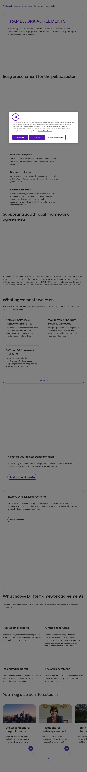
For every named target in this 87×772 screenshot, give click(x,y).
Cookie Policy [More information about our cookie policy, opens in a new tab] (42, 131)
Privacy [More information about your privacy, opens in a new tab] (49, 131)
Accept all (20, 137)
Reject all (37, 137)
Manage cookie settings (55, 137)
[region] (43, 127)
